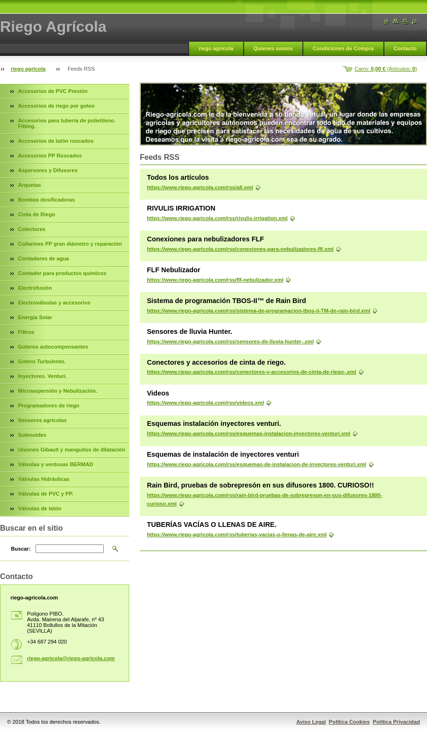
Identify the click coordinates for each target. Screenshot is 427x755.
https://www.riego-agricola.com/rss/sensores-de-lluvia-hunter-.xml (230, 341)
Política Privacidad (396, 722)
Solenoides (32, 435)
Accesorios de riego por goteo (56, 106)
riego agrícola (216, 48)
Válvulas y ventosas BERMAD (55, 464)
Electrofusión (35, 288)
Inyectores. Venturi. (42, 376)
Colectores (31, 229)
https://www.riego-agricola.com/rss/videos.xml (205, 402)
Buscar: (21, 549)
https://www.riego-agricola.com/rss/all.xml (200, 187)
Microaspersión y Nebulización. (57, 391)
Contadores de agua (43, 258)
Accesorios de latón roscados (55, 141)
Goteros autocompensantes (53, 347)
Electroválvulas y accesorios (54, 302)
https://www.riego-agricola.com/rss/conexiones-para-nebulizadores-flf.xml (240, 249)
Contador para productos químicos (62, 273)
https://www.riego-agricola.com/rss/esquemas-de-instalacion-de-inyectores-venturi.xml (256, 464)
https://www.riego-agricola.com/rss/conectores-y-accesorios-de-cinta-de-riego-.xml (251, 372)
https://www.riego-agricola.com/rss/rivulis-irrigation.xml (217, 218)
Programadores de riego (48, 405)
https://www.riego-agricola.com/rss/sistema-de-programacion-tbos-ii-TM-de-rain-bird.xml (258, 310)
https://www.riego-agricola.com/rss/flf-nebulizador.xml (215, 280)
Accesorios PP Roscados (50, 155)
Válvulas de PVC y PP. (45, 494)
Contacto (405, 48)
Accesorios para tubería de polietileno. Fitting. (67, 123)
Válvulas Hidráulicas (44, 479)
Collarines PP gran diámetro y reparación (70, 244)
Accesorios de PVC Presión (53, 91)
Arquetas (29, 185)
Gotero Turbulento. (41, 361)
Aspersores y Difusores (48, 170)
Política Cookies (349, 722)
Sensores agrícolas (42, 420)
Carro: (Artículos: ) (385, 69)
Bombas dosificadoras (46, 200)
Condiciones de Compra (343, 48)
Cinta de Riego (36, 214)
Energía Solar (35, 317)
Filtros (26, 332)
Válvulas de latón (39, 508)
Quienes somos (273, 48)
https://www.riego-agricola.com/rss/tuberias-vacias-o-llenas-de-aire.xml (237, 534)
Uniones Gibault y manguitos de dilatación (71, 449)
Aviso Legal (311, 722)
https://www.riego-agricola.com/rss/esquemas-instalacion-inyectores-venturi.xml (248, 433)
